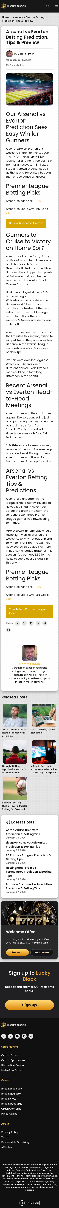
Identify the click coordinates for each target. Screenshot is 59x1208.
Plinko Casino (9, 1114)
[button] (47, 6)
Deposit (17, 952)
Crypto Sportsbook (13, 1060)
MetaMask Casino (12, 1070)
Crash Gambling (11, 1109)
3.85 (8, 599)
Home (5, 17)
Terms (5, 1137)
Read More (41, 952)
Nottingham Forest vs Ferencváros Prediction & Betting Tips (29, 872)
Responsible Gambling (15, 1142)
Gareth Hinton (26, 53)
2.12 (8, 213)
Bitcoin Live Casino (12, 1065)
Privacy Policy (9, 1132)
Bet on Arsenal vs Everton (26, 223)
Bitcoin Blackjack (11, 1088)
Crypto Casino (10, 1055)
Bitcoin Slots (8, 1098)
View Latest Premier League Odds (28, 611)
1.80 (38, 201)
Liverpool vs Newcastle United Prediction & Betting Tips (26, 845)
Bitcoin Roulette (11, 1093)
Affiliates (6, 1147)
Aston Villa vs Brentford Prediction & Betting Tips (23, 832)
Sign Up (29, 1005)
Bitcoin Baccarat (11, 1103)
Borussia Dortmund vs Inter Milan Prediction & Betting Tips (29, 886)
